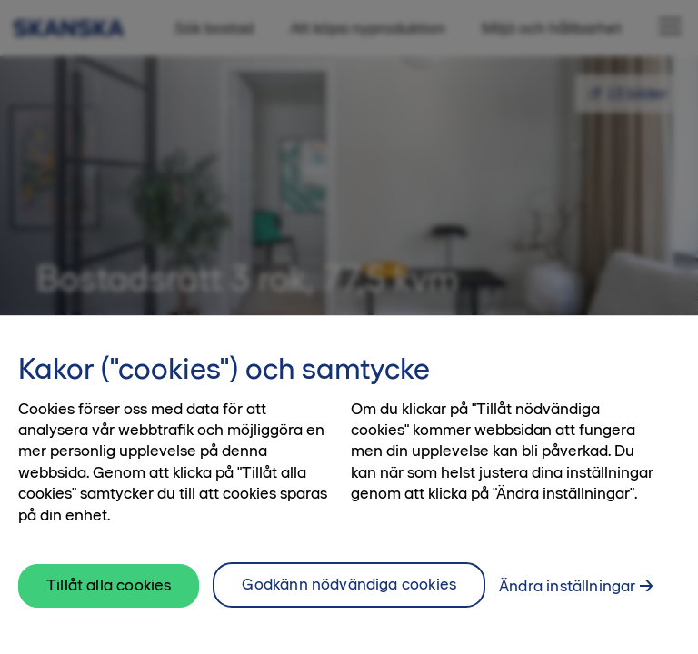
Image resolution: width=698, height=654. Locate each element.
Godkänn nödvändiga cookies (349, 584)
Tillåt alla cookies (108, 585)
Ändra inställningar (567, 586)
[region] (349, 484)
